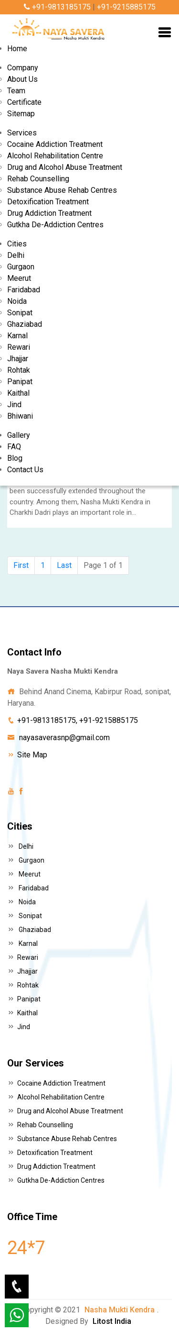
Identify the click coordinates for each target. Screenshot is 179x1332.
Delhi (15, 255)
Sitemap (21, 113)
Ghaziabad (24, 324)
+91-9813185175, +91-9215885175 (77, 720)
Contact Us (25, 469)
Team (16, 90)
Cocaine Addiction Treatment (55, 144)
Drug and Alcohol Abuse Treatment (64, 167)
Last (64, 565)
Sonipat (19, 312)
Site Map (32, 754)
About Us (22, 79)
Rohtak (18, 370)
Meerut (19, 278)
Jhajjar (17, 358)
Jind (14, 404)
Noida (17, 301)
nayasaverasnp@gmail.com (64, 737)
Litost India (112, 1321)
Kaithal (18, 393)
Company (22, 67)
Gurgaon (20, 266)
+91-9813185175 (57, 6)
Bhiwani (20, 416)
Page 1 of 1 (103, 565)
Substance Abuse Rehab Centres (62, 190)
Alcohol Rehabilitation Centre (55, 155)
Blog (14, 458)
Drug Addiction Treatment (49, 213)
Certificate (24, 102)
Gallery (18, 435)
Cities (17, 243)
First (21, 565)
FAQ (14, 446)
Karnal (17, 335)
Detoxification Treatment (48, 201)
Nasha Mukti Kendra (119, 1309)
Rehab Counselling (38, 178)
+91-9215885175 (126, 6)
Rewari (18, 347)
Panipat (19, 381)
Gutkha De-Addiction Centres (55, 224)
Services (22, 132)
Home (17, 48)
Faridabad (23, 289)
